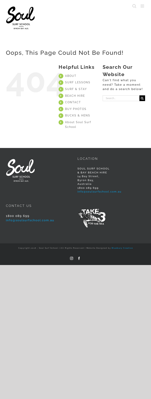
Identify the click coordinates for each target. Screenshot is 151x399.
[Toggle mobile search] (134, 6)
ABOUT (70, 75)
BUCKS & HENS (77, 115)
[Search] (142, 98)
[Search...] (121, 98)
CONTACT (73, 102)
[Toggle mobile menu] (143, 6)
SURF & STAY (76, 89)
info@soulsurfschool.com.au (99, 191)
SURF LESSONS (77, 82)
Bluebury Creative (122, 248)
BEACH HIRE (75, 95)
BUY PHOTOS (76, 109)
